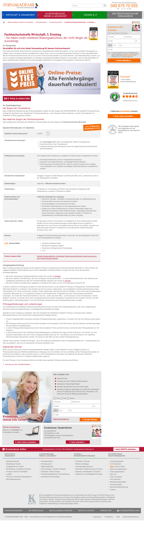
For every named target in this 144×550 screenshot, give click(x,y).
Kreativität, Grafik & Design (50, 501)
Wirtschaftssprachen (13, 509)
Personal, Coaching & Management (19, 506)
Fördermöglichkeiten (117, 501)
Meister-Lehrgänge (82, 493)
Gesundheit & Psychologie (50, 506)
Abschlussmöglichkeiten (118, 499)
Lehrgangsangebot (116, 491)
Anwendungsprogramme (84, 496)
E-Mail (56, 444)
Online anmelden (116, 506)
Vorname (57, 431)
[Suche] (87, 5)
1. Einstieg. (57, 306)
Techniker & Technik (82, 491)
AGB (118, 546)
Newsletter (105, 540)
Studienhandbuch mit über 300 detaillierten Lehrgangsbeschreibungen (68, 479)
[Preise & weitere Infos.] (17, 128)
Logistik (9, 504)
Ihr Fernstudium (115, 493)
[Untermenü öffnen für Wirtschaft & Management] (3, 15)
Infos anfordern (115, 509)
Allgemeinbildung (47, 496)
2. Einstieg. (67, 310)
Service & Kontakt (86, 540)
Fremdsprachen (46, 493)
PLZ (61, 440)
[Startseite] (21, 6)
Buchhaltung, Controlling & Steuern (18, 499)
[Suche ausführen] (105, 5)
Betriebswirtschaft (12, 491)
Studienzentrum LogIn (128, 540)
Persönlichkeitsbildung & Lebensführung (55, 504)
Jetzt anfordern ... (124, 60)
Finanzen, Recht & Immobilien (17, 501)
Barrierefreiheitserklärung (119, 517)
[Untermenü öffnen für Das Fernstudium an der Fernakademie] (108, 15)
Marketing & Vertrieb (13, 493)
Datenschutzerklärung (61, 449)
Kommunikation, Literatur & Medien (53, 499)
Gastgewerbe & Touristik (15, 496)
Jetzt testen (92, 157)
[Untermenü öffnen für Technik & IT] (73, 15)
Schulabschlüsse (47, 491)
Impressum (97, 546)
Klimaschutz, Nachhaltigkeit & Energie (88, 504)
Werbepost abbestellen (118, 511)
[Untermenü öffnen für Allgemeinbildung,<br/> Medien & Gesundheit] (38, 15)
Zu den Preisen (90, 449)
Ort (70, 440)
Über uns (113, 504)
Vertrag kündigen (116, 514)
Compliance (108, 546)
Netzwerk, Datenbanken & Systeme (88, 501)
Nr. (95, 436)
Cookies (113, 519)
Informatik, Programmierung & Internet (89, 499)
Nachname (76, 431)
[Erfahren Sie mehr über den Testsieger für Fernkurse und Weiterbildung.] (94, 33)
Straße (56, 436)
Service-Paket (117, 496)
